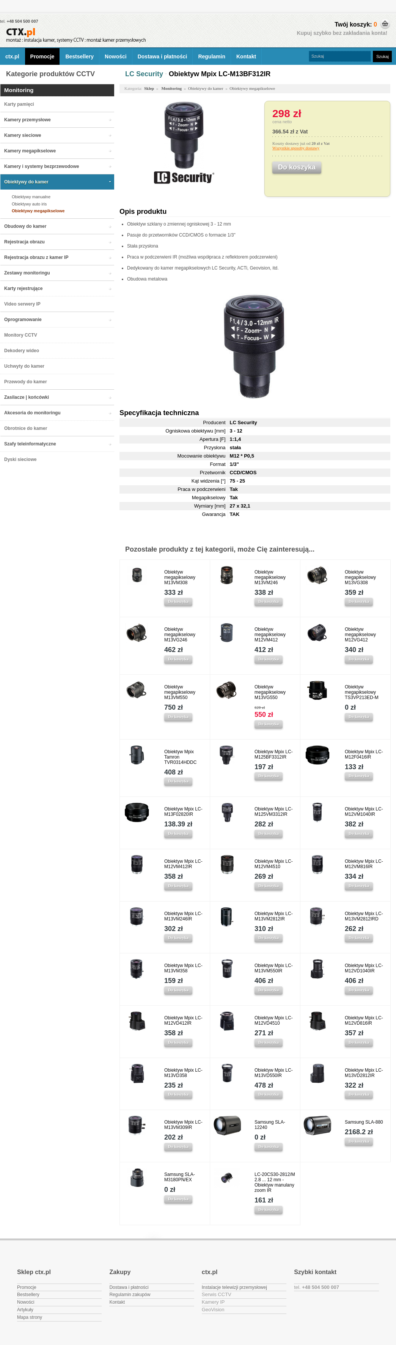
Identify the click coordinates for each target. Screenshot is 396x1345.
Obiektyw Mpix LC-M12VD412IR (183, 1020)
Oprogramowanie (23, 319)
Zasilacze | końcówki (26, 397)
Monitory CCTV (20, 335)
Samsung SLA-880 (364, 1122)
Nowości (116, 56)
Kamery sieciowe (22, 135)
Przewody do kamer (25, 381)
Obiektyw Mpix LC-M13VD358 (183, 1073)
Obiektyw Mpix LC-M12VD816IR (364, 1020)
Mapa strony (29, 1317)
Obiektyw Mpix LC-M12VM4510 (274, 864)
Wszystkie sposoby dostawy (295, 148)
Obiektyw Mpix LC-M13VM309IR (183, 1124)
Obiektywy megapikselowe (38, 210)
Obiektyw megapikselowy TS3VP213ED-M (362, 692)
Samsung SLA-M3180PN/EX (179, 1177)
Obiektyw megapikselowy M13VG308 (360, 577)
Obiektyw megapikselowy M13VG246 (179, 635)
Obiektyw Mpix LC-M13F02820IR (183, 811)
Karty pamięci (19, 104)
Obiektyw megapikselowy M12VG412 (360, 635)
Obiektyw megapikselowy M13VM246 (270, 577)
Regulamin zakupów (129, 1294)
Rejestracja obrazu (24, 242)
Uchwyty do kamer (24, 366)
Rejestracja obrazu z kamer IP (36, 257)
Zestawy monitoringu (27, 273)
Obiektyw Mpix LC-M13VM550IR (274, 968)
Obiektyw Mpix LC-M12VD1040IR (364, 968)
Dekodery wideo (21, 350)
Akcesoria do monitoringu (32, 412)
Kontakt (246, 56)
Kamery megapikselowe (30, 151)
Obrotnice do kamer (25, 428)
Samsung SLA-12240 (270, 1124)
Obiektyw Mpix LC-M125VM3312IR (274, 811)
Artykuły (25, 1309)
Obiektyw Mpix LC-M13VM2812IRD (364, 916)
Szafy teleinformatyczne (30, 444)
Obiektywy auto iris (29, 204)
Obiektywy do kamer (26, 182)
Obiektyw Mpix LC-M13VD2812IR (364, 1073)
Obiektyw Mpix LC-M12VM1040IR (364, 811)
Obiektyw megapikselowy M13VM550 (179, 692)
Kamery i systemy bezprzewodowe (41, 166)
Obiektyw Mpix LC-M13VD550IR (274, 1073)
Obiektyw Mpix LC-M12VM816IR (364, 864)
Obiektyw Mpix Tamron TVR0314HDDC (180, 757)
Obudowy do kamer (25, 226)
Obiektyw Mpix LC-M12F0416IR (364, 754)
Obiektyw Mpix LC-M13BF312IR (219, 74)
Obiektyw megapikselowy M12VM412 (270, 635)
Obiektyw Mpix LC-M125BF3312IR (274, 754)
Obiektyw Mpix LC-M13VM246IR (183, 916)
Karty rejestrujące (23, 288)
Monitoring (18, 90)
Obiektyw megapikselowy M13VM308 (179, 577)
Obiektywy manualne (31, 196)
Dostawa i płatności (162, 56)
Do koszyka (178, 601)
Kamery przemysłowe (27, 119)
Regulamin (211, 56)
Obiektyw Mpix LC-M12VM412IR (183, 864)
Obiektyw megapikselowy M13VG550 (270, 692)
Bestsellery (79, 56)
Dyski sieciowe (20, 459)
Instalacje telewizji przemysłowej (234, 1287)
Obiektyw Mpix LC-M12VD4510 (274, 1020)
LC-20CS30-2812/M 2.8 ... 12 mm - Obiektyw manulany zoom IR (275, 1182)
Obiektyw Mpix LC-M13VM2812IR (274, 916)
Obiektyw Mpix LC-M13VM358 (183, 968)
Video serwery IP (22, 304)
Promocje (42, 56)
